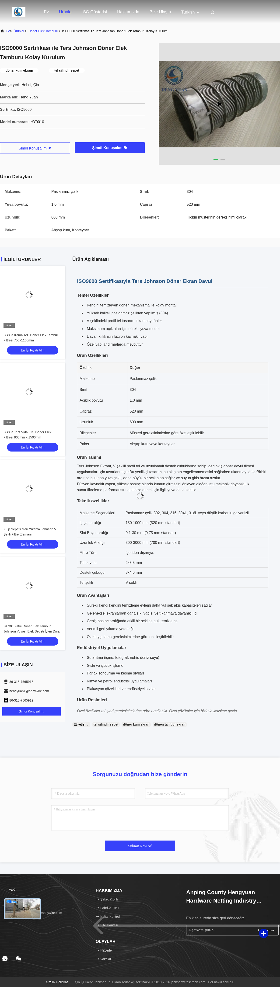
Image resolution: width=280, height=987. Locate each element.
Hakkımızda (128, 12)
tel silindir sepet (106, 724)
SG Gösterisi (95, 12)
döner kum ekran (136, 724)
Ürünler (66, 12)
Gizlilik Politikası (57, 982)
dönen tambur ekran (170, 724)
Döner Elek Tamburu (43, 31)
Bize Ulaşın (160, 12)
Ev (46, 12)
